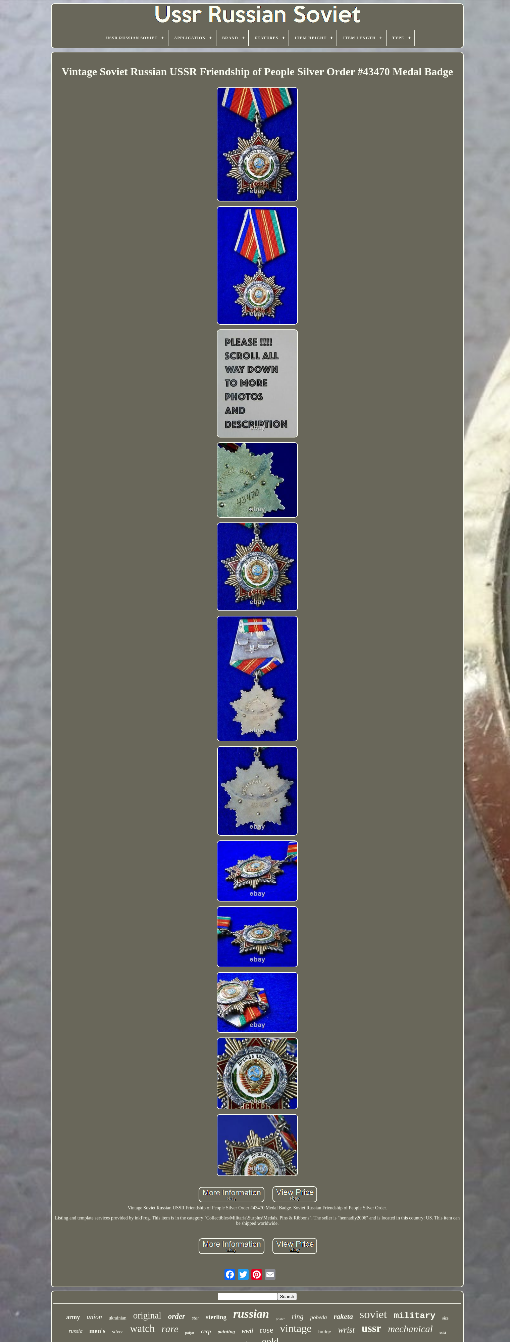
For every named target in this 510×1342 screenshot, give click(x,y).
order (176, 1316)
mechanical (410, 1329)
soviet (373, 1314)
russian (251, 1314)
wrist (346, 1329)
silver (117, 1331)
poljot (190, 1333)
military (415, 1316)
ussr (371, 1328)
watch (142, 1328)
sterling (216, 1317)
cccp (206, 1331)
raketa (343, 1316)
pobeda (318, 1317)
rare (169, 1328)
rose (266, 1330)
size (445, 1318)
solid (443, 1333)
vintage (295, 1328)
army (73, 1317)
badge (324, 1332)
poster (280, 1319)
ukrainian (117, 1318)
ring (297, 1316)
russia (76, 1331)
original (147, 1315)
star (195, 1318)
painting (226, 1331)
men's (97, 1330)
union (94, 1317)
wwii (247, 1331)
